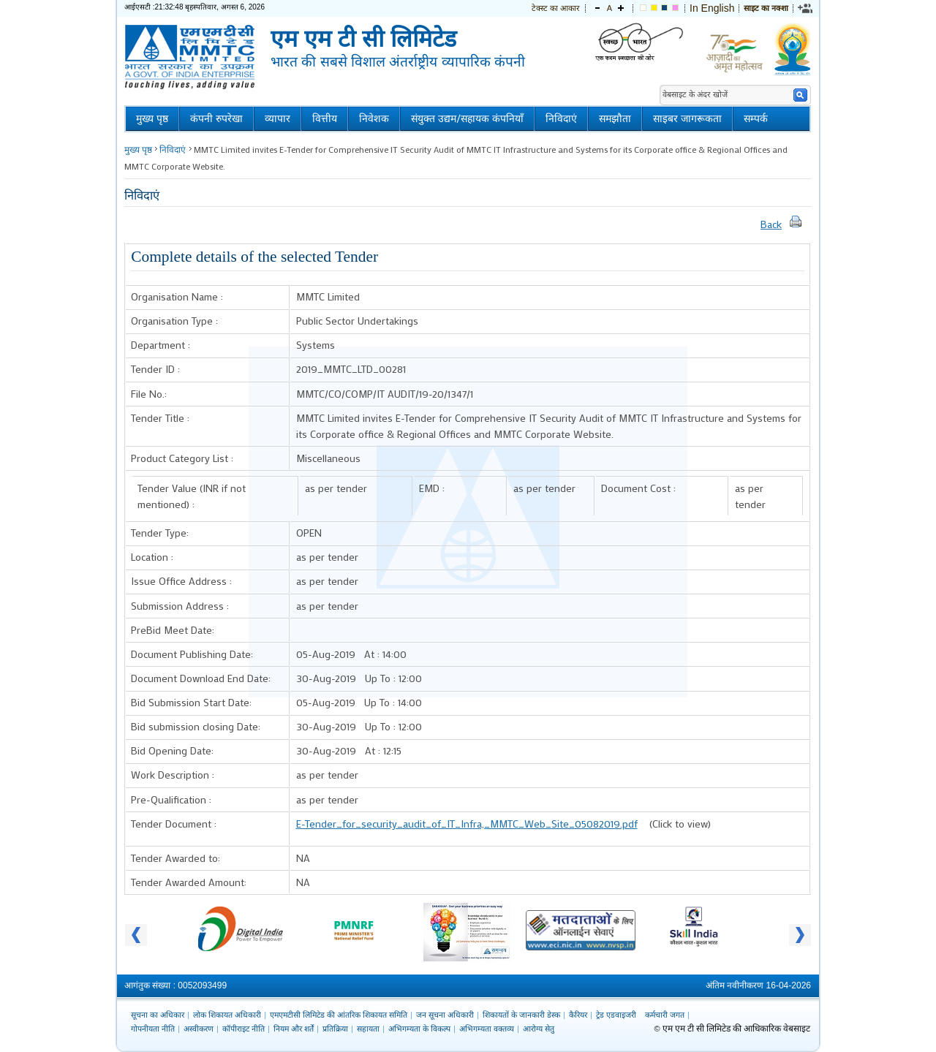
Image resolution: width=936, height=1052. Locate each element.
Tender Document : (173, 823)
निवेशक (374, 119)
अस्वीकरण (199, 1028)
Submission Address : (180, 606)
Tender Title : (160, 418)
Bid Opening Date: (172, 750)
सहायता (368, 1028)
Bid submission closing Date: (195, 726)
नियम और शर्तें (293, 1028)
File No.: (149, 394)
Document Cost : (638, 488)
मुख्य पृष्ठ (152, 119)
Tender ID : (155, 369)
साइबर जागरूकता (687, 119)
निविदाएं (561, 119)
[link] (806, 8)
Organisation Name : (177, 296)
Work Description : (172, 775)
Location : (152, 557)
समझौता (615, 119)
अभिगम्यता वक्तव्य (486, 1028)
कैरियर (578, 1014)
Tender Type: (160, 533)
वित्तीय (324, 119)
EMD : (432, 488)
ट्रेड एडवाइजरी (616, 1014)
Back (771, 224)
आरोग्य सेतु (538, 1028)
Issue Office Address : (181, 581)
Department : (160, 345)
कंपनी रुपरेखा (216, 119)
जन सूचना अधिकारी (445, 1014)
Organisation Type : (174, 321)
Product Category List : (182, 458)
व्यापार (277, 119)
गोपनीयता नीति (153, 1028)
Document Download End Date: (201, 678)
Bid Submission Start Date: (191, 702)
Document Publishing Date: (192, 654)
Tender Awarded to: (175, 858)
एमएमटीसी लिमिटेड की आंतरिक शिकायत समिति (338, 1014)
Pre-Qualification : (171, 799)
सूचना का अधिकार (157, 1014)
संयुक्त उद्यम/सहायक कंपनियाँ (467, 119)
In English (712, 8)
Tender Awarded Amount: (188, 882)
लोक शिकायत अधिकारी (227, 1014)
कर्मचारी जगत (664, 1014)
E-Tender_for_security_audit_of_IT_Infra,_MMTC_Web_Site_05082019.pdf (467, 823)
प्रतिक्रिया (335, 1028)
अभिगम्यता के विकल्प (419, 1028)
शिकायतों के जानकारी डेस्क (521, 1014)
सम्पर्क (756, 119)
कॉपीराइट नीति (243, 1028)
